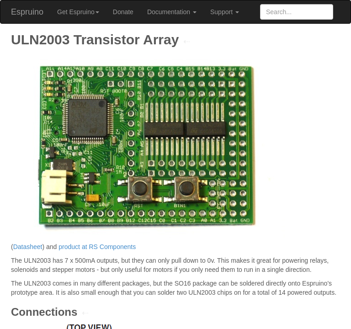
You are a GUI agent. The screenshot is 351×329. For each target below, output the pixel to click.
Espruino (27, 11)
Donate (123, 12)
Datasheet (28, 246)
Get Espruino (78, 12)
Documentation (172, 12)
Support (224, 12)
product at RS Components (97, 246)
